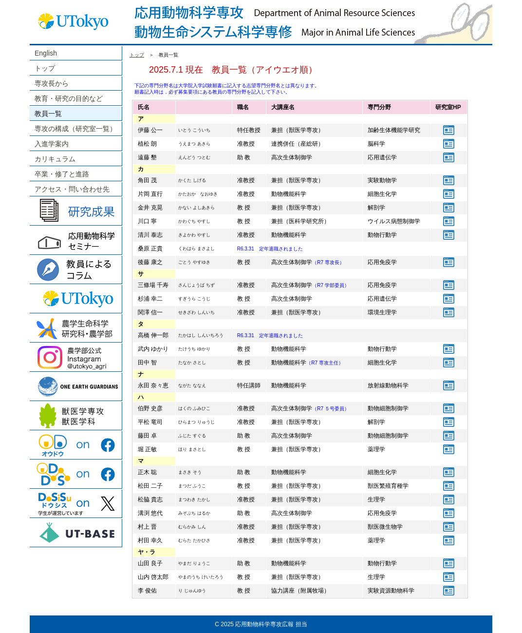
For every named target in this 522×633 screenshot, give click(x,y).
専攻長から (52, 83)
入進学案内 (52, 144)
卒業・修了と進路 (62, 174)
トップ (45, 68)
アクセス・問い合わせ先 (72, 189)
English (46, 53)
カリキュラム (55, 159)
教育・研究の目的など (69, 98)
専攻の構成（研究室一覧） (75, 129)
